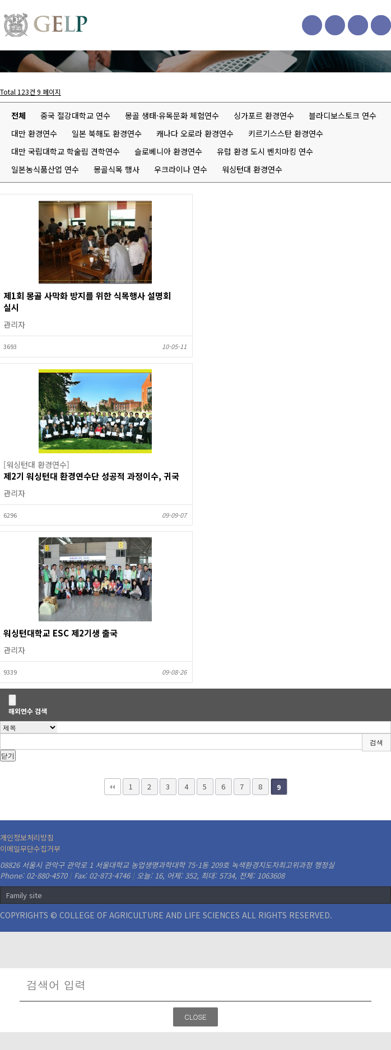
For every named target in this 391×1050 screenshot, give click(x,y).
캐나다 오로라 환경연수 (195, 133)
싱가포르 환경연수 (264, 115)
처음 (112, 786)
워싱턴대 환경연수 (252, 169)
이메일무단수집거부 (30, 848)
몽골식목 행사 (116, 169)
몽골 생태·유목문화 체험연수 (172, 115)
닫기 (8, 755)
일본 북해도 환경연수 (107, 133)
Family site (24, 895)
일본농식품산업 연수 (45, 169)
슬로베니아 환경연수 (168, 151)
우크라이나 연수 (180, 169)
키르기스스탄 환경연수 (285, 133)
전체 (18, 115)
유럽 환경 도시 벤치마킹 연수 (265, 151)
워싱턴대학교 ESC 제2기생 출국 (60, 633)
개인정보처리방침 (27, 837)
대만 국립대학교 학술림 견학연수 (65, 151)
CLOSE (195, 1016)
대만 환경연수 (34, 133)
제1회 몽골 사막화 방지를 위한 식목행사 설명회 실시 (87, 301)
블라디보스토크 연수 (342, 115)
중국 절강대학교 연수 (75, 115)
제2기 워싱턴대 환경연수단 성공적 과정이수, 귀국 (91, 476)
